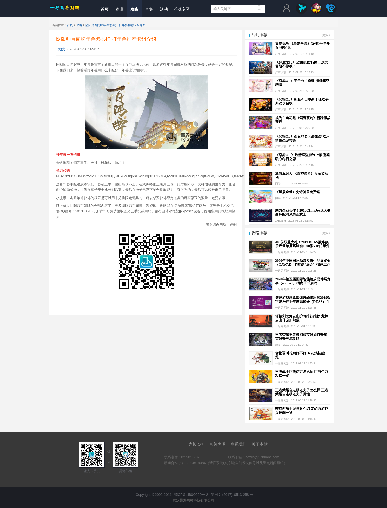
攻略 (134, 9)
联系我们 (239, 444)
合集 (149, 9)
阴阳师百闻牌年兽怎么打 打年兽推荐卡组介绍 (115, 25)
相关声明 (217, 444)
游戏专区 (182, 9)
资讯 (119, 9)
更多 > (326, 35)
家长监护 (196, 444)
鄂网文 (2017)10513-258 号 (231, 495)
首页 (105, 9)
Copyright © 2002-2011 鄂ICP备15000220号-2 (171, 495)
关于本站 (260, 444)
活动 (164, 9)
